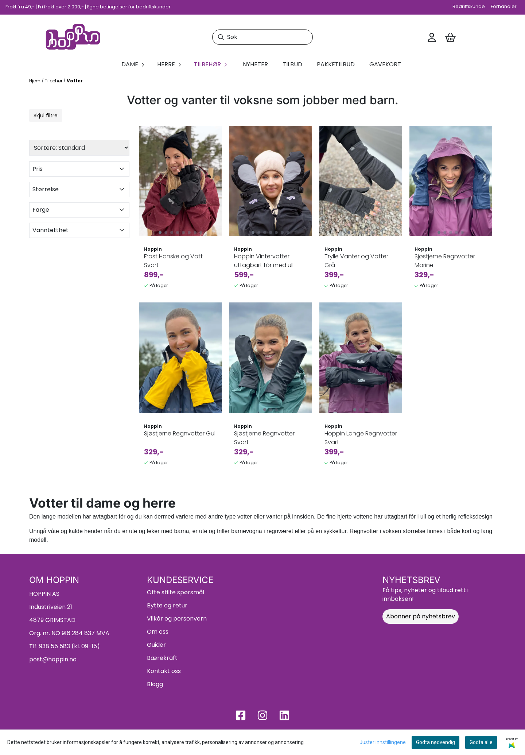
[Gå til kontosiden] (432, 37)
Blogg (155, 684)
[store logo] (73, 37)
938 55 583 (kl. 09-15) (69, 646)
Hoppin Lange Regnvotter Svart (360, 437)
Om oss (157, 631)
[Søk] (262, 37)
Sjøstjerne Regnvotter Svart (264, 437)
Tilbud (292, 64)
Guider (156, 645)
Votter (75, 81)
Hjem (35, 81)
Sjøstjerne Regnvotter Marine (445, 260)
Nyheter (255, 64)
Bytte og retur (167, 605)
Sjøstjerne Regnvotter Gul (179, 433)
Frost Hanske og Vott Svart (173, 260)
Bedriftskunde (468, 6)
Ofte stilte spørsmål (175, 592)
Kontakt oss (164, 671)
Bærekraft (162, 658)
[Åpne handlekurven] (450, 37)
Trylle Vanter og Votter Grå (356, 260)
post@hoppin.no (53, 659)
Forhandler (504, 6)
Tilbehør (54, 81)
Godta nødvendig (435, 742)
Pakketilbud (336, 64)
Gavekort (385, 64)
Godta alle (481, 742)
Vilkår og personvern (177, 618)
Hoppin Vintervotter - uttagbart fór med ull (264, 260)
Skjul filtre (46, 115)
